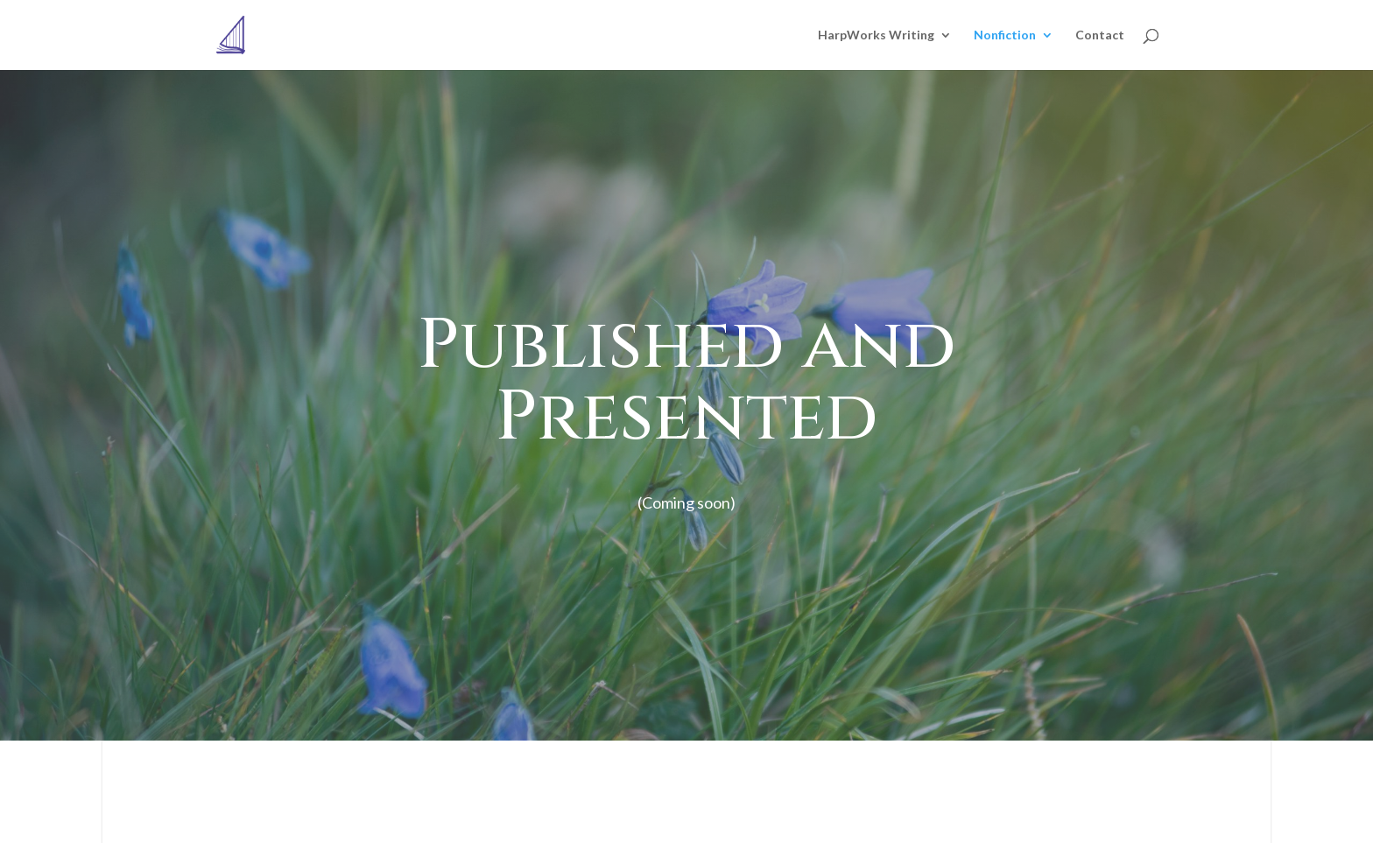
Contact (1099, 35)
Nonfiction (1005, 35)
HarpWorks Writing (876, 35)
